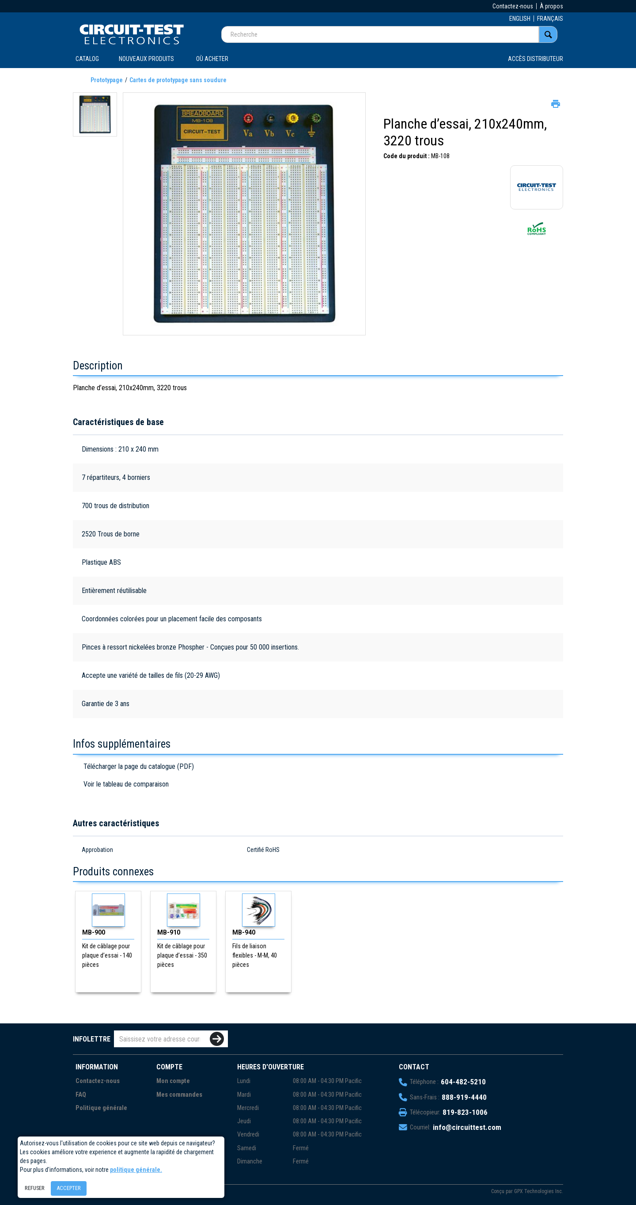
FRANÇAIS (550, 18)
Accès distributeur (535, 58)
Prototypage (107, 80)
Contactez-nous (512, 6)
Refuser (35, 1188)
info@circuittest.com (467, 1127)
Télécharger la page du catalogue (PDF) (138, 766)
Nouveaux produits (146, 58)
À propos (551, 6)
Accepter (69, 1188)
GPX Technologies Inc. (538, 1191)
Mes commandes (179, 1095)
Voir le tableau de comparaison (126, 784)
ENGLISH (519, 18)
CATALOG (87, 58)
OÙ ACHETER (212, 58)
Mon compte (173, 1081)
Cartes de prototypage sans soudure (178, 80)
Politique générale (101, 1108)
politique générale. (136, 1169)
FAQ (81, 1095)
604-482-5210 (463, 1081)
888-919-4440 (464, 1097)
